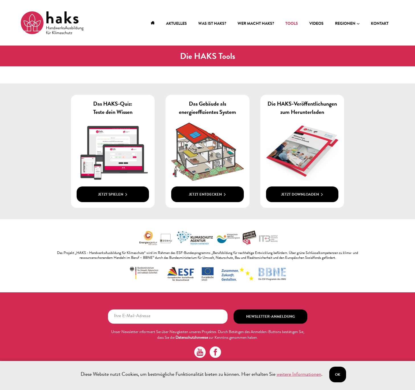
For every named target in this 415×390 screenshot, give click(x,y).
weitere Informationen (299, 374)
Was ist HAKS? (212, 24)
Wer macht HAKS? (256, 24)
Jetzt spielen (113, 195)
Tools (291, 24)
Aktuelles (176, 24)
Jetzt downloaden (302, 195)
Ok (337, 375)
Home (152, 24)
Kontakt (380, 24)
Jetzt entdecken (207, 195)
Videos (316, 24)
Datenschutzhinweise (191, 338)
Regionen (345, 24)
